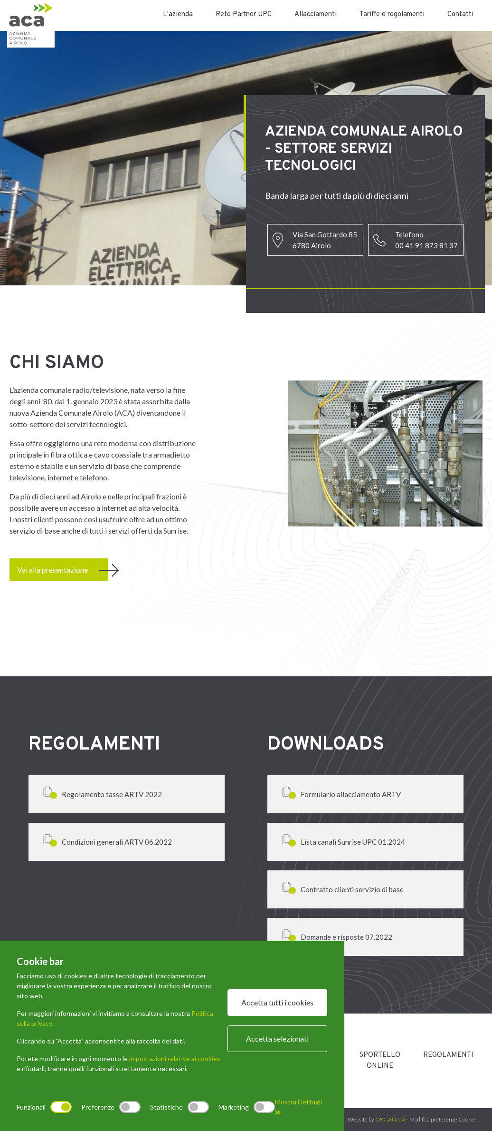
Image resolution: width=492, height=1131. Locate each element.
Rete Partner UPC (244, 14)
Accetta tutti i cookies (277, 1002)
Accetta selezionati (277, 1038)
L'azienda (178, 14)
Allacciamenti (315, 14)
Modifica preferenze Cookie (442, 1119)
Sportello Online (380, 1061)
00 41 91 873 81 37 (426, 245)
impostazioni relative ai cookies (174, 1058)
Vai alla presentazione (52, 569)
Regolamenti (448, 1055)
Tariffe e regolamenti (392, 14)
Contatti (460, 14)
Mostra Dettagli (298, 1107)
